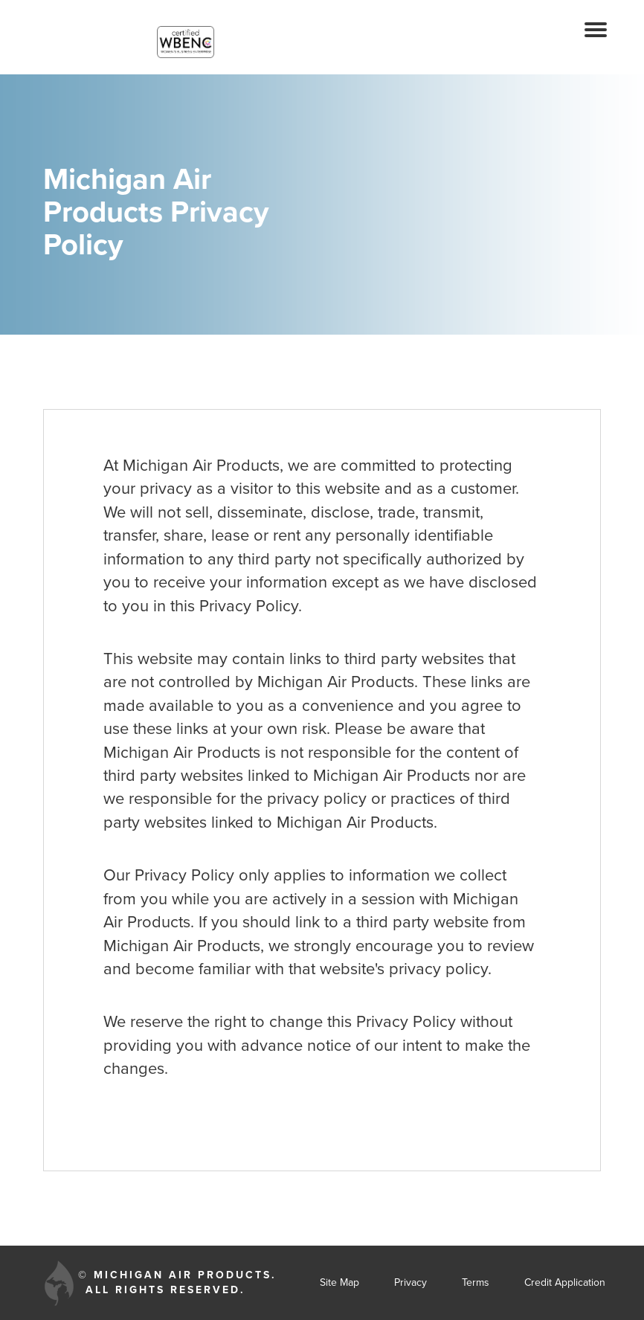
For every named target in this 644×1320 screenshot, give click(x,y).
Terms (475, 1282)
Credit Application (564, 1282)
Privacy (410, 1282)
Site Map (339, 1282)
